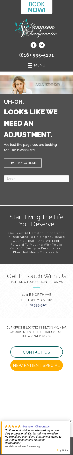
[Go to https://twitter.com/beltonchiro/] (42, 45)
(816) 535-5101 (36, 55)
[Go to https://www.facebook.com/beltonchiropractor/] (33, 45)
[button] (23, 163)
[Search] (36, 178)
